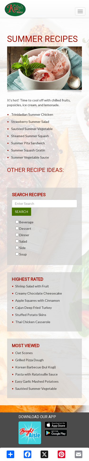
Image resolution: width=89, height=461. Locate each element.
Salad (23, 241)
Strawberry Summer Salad (30, 122)
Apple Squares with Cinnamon (37, 300)
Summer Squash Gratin (28, 150)
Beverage (26, 222)
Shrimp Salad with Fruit (32, 286)
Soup (23, 254)
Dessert (25, 228)
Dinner (24, 235)
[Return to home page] (44, 9)
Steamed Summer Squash (30, 136)
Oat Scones (24, 353)
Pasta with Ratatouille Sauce (36, 374)
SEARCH (21, 212)
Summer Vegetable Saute (30, 157)
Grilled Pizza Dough (29, 360)
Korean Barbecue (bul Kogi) (35, 367)
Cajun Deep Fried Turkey (33, 308)
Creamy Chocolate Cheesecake (38, 293)
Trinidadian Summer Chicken (32, 114)
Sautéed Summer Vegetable (32, 129)
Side (22, 248)
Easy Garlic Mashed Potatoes (37, 381)
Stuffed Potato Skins (30, 315)
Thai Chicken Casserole (32, 322)
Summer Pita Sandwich (28, 143)
